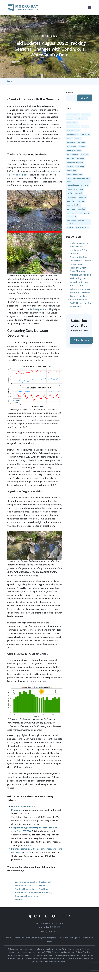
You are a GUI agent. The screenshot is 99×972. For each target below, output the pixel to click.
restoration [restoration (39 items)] (71, 197)
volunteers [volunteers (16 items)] (71, 213)
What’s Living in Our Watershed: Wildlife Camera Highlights (80, 292)
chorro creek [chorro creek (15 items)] (72, 123)
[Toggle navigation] (90, 7)
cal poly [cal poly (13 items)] (70, 119)
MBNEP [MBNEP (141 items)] (70, 166)
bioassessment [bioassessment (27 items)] (73, 115)
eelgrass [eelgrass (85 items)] (81, 143)
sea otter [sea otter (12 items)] (71, 201)
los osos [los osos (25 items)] (80, 159)
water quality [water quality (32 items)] (83, 213)
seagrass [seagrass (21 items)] (82, 197)
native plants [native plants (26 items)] (72, 189)
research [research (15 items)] (78, 193)
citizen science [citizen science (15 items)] (73, 127)
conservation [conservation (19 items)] (72, 135)
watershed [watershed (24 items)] (71, 217)
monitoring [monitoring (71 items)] (79, 166)
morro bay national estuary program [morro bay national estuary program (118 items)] (78, 179)
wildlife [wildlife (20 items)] (70, 227)
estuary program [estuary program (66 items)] (74, 151)
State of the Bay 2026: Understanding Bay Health (80, 303)
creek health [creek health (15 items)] (85, 135)
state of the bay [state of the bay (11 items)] (73, 205)
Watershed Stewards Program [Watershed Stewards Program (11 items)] (75, 221)
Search (69, 92)
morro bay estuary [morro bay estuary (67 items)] (74, 174)
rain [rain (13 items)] (81, 189)
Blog (9, 81)
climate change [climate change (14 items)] (73, 131)
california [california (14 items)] (86, 115)
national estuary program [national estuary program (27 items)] (77, 185)
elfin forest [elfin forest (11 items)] (71, 147)
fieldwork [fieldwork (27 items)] (70, 159)
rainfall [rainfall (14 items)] (69, 193)
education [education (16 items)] (71, 143)
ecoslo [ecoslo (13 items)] (78, 139)
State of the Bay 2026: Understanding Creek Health (80, 261)
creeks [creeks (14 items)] (69, 139)
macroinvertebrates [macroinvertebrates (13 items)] (75, 162)
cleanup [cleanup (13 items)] (85, 127)
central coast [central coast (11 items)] (81, 119)
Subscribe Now (81, 340)
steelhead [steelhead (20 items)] (71, 209)
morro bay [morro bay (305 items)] (71, 170)
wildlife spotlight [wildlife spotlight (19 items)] (82, 227)
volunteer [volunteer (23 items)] (82, 209)
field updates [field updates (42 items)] (72, 154)
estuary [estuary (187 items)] (82, 147)
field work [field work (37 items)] (84, 154)
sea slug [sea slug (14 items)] (80, 201)
